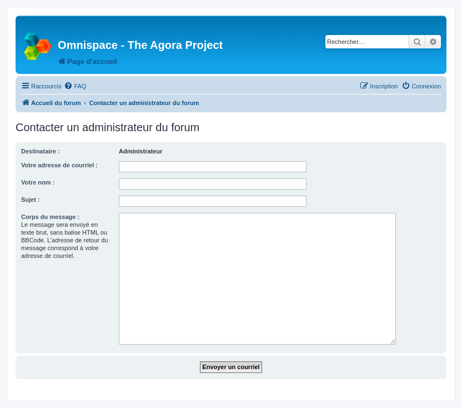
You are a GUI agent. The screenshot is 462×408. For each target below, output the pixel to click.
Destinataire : (40, 151)
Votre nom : (37, 182)
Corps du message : (50, 216)
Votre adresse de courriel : (59, 165)
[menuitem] (75, 86)
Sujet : (30, 199)
